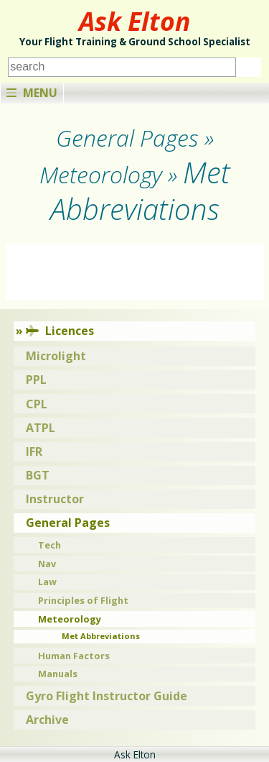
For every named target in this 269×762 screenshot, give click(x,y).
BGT (37, 475)
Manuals (57, 673)
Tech (49, 544)
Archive (47, 719)
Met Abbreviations (101, 635)
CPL (36, 404)
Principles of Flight (83, 600)
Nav (47, 563)
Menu (31, 93)
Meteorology (69, 618)
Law (47, 581)
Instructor (55, 499)
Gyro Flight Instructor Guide (106, 696)
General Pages (68, 523)
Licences (60, 331)
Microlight (56, 356)
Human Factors (74, 655)
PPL (36, 379)
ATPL (40, 428)
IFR (34, 451)
